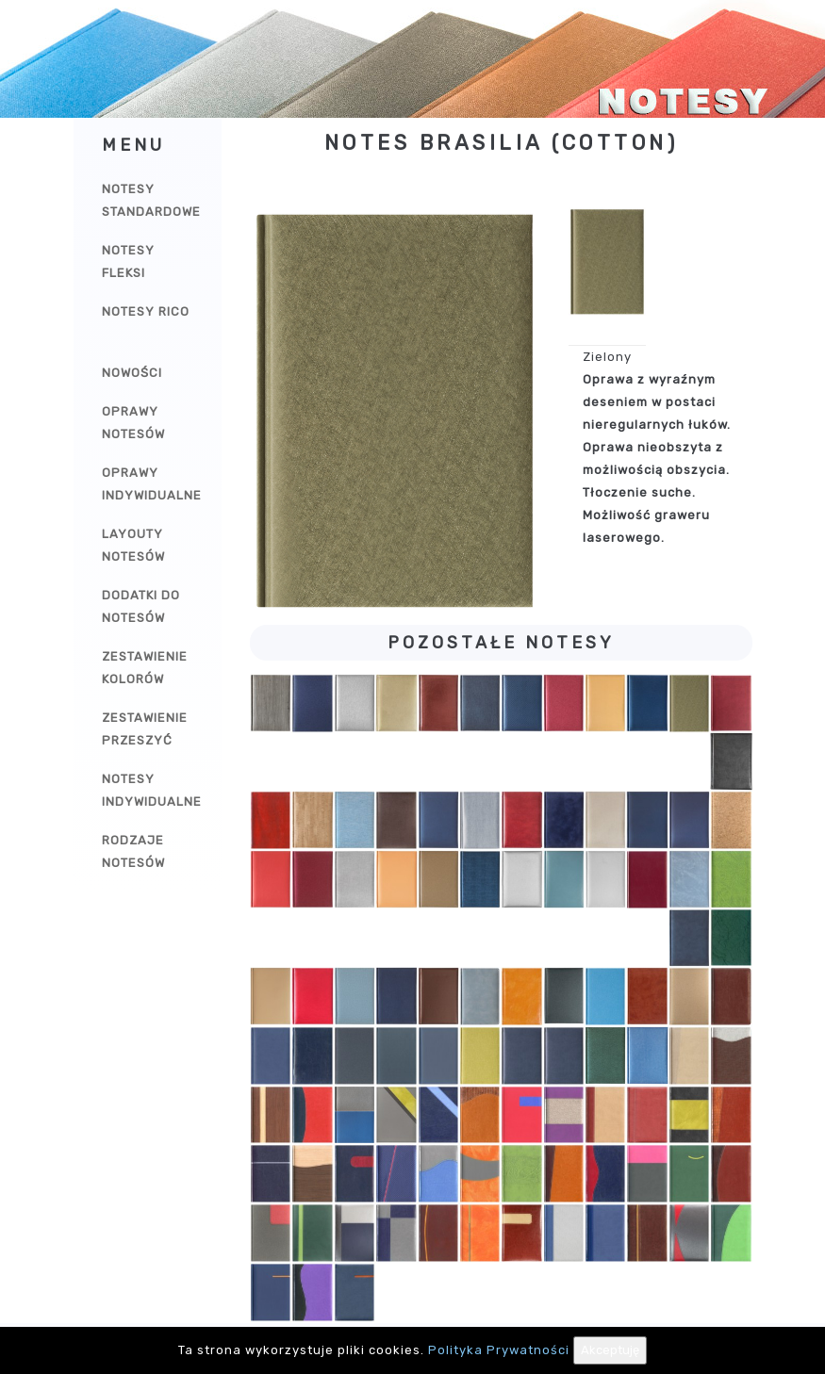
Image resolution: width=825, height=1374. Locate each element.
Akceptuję (610, 1350)
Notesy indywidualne (152, 790)
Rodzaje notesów (133, 851)
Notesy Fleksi (128, 261)
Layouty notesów (133, 545)
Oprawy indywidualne (152, 484)
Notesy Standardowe (151, 200)
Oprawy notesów (133, 422)
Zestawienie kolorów (145, 667)
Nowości (132, 373)
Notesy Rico (146, 311)
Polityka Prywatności (498, 1350)
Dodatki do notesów (141, 606)
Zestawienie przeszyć (145, 729)
